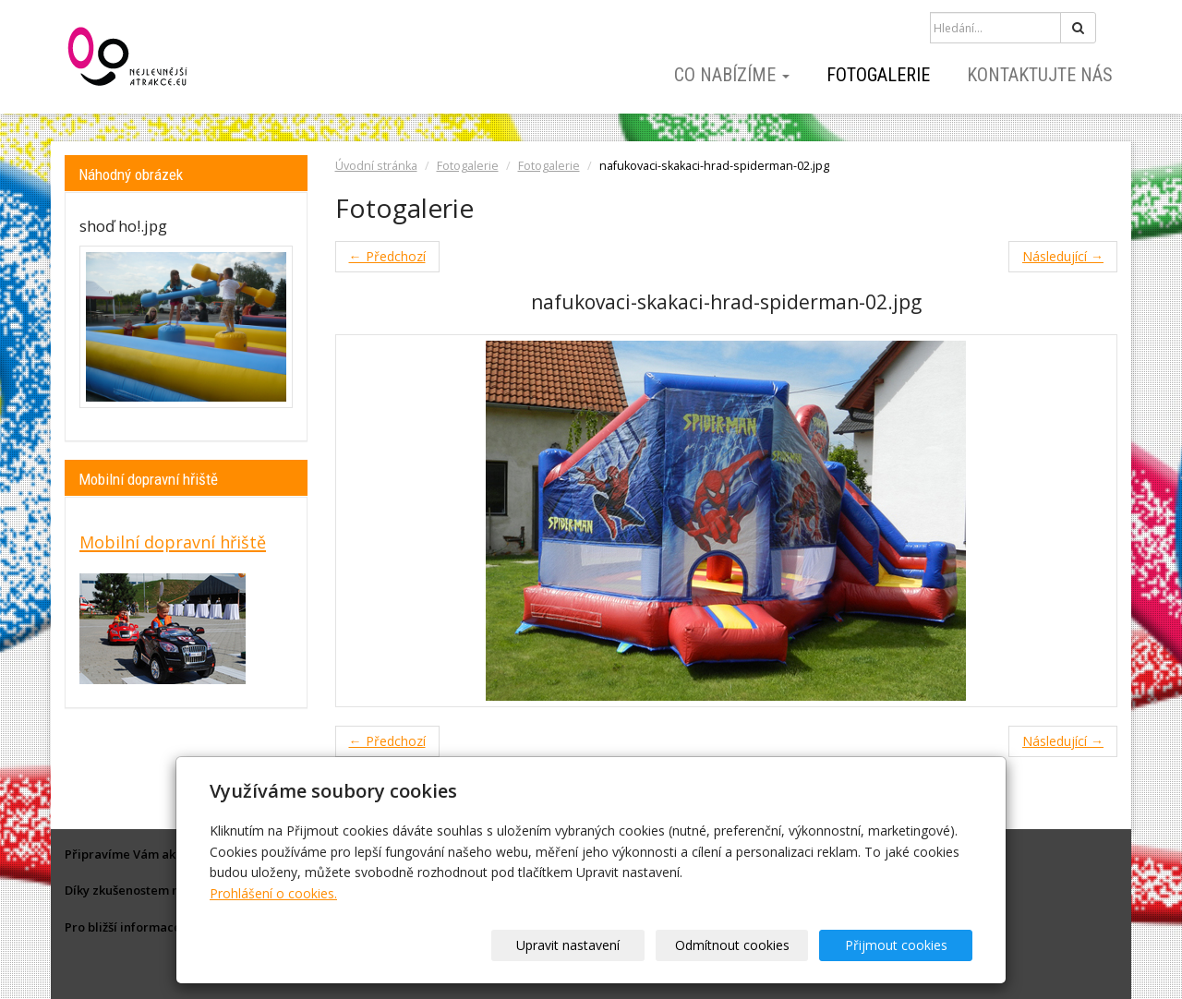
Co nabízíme (732, 75)
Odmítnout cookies (750, 945)
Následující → (1063, 256)
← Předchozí (387, 256)
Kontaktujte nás (1040, 75)
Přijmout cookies (901, 945)
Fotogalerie (878, 75)
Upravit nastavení (597, 945)
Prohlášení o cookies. (273, 893)
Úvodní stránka (376, 166)
